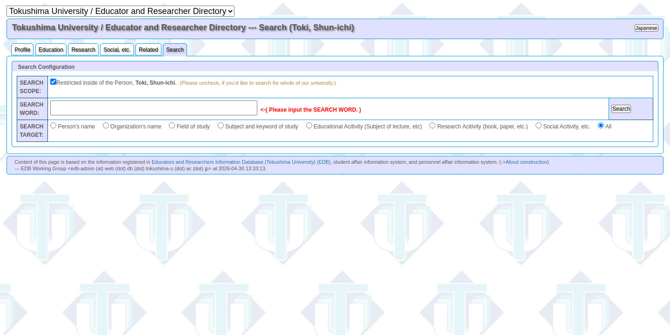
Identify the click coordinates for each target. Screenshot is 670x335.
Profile (22, 50)
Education (51, 50)
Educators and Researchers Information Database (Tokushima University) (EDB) (241, 162)
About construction (526, 162)
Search (175, 50)
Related (148, 50)
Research (83, 50)
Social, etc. (117, 50)
